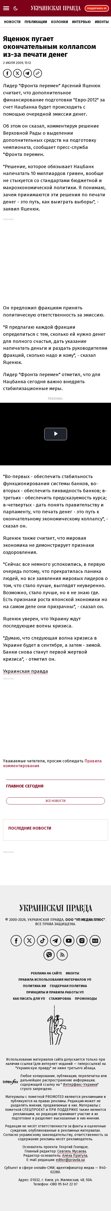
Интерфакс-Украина (80, 1084)
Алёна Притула (74, 1155)
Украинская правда (25, 671)
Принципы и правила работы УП (55, 992)
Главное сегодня (24, 786)
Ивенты (102, 22)
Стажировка (60, 999)
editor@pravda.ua (70, 1160)
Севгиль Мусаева (71, 1151)
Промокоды (86, 999)
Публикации (36, 22)
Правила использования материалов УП (54, 979)
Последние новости (29, 828)
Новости (12, 22)
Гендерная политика (68, 986)
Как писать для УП (29, 999)
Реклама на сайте (46, 973)
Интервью (81, 22)
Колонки (59, 22)
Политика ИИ (34, 986)
